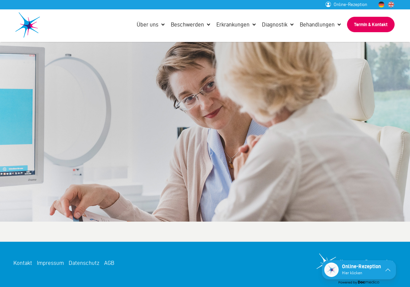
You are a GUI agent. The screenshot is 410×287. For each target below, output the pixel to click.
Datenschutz (84, 263)
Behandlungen (317, 24)
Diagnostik (274, 24)
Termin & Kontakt (371, 24)
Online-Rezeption (346, 4)
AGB (109, 263)
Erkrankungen (233, 24)
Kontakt (22, 263)
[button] (359, 269)
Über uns (147, 24)
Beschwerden (187, 24)
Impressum (50, 263)
